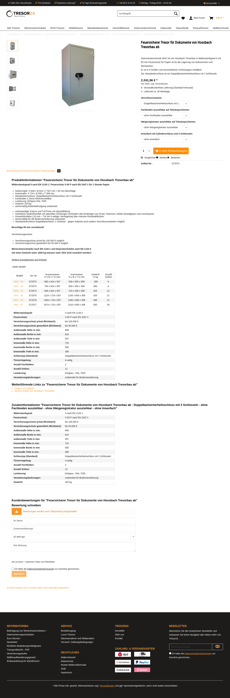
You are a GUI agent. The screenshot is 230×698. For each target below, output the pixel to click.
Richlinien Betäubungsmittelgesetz (24, 646)
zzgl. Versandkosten (159, 84)
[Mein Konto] (197, 18)
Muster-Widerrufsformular (73, 665)
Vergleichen (148, 157)
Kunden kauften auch (17, 587)
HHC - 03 (18, 286)
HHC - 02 (18, 281)
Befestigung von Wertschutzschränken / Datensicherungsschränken (26, 632)
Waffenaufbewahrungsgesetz (21, 657)
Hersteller (120, 630)
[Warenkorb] (216, 18)
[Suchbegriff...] (148, 13)
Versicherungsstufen (17, 653)
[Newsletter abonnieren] (217, 647)
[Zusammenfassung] (74, 528)
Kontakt (119, 638)
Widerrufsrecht (68, 657)
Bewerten (173, 157)
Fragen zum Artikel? (23, 388)
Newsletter (12, 642)
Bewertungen (51, 171)
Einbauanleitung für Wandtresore (23, 661)
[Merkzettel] (183, 18)
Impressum (66, 672)
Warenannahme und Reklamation (77, 638)
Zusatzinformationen (31, 171)
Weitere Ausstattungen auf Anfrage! (29, 259)
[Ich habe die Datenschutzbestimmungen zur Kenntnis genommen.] (13, 569)
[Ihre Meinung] (74, 547)
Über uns (119, 634)
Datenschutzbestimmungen (40, 569)
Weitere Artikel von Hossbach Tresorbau (33, 391)
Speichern (19, 574)
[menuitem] (148, 14)
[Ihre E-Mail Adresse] (190, 647)
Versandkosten (107, 685)
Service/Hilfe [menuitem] (210, 3)
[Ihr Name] (74, 520)
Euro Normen (13, 638)
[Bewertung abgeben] (74, 536)
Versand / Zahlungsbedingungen (77, 642)
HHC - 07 (18, 304)
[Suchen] (175, 13)
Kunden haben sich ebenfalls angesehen (49, 587)
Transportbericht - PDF (18, 649)
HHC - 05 (18, 295)
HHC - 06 (18, 300)
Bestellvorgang (68, 630)
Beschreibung (14, 171)
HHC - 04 (18, 291)
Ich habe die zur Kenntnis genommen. (47, 569)
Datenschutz (67, 661)
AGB (63, 668)
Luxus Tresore (68, 634)
